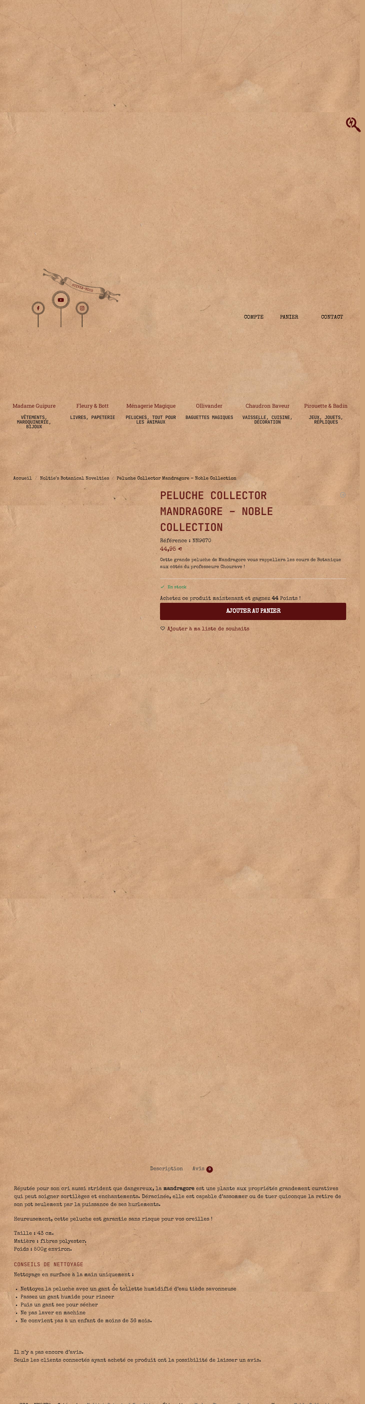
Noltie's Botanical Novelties (74, 479)
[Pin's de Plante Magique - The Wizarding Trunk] (343, 495)
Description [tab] (166, 1004)
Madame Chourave (214, 1240)
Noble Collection (315, 1240)
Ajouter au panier (253, 611)
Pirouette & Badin (326, 405)
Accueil (22, 479)
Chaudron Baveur (268, 405)
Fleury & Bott (92, 405)
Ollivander (209, 405)
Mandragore (251, 1240)
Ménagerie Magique (151, 405)
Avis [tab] (202, 1004)
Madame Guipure (34, 405)
